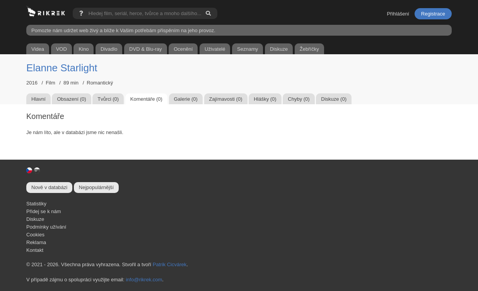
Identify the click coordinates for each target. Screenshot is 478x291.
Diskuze (35, 219)
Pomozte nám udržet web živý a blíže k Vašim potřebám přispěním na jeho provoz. (123, 30)
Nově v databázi (49, 187)
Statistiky (36, 204)
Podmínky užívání (46, 227)
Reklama (36, 242)
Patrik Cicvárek (169, 264)
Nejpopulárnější (96, 187)
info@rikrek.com (144, 279)
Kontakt (34, 250)
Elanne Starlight (61, 68)
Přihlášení (398, 14)
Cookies (35, 235)
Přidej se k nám (43, 211)
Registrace (433, 14)
